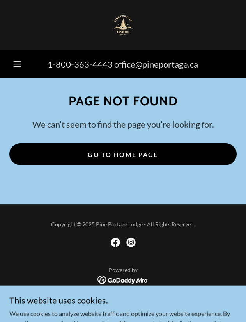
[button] (17, 64)
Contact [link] (123, 301)
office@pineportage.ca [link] (156, 64)
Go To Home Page (123, 154)
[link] (123, 25)
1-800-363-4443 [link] (80, 64)
